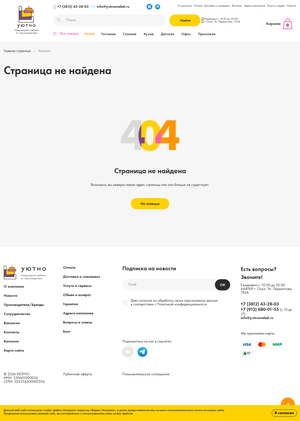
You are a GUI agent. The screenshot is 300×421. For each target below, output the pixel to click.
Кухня (144, 34)
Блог (66, 331)
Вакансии (12, 323)
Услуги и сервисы (77, 286)
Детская (161, 34)
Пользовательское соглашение (145, 374)
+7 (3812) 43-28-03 (71, 7)
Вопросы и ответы (77, 322)
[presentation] (154, 323)
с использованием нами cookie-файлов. (107, 413)
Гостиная (108, 34)
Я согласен (284, 413)
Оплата (198, 5)
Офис (178, 34)
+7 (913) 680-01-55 (260, 309)
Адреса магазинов (254, 5)
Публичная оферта (77, 374)
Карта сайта (14, 350)
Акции (89, 34)
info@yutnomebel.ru (110, 7)
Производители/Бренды (24, 305)
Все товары (66, 34)
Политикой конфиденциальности (182, 304)
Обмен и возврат (77, 295)
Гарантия (70, 304)
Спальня (127, 34)
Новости (291, 5)
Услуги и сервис (276, 5)
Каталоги (11, 341)
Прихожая (197, 34)
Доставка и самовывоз (217, 5)
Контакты (237, 5)
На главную (150, 204)
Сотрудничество (17, 314)
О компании (185, 5)
